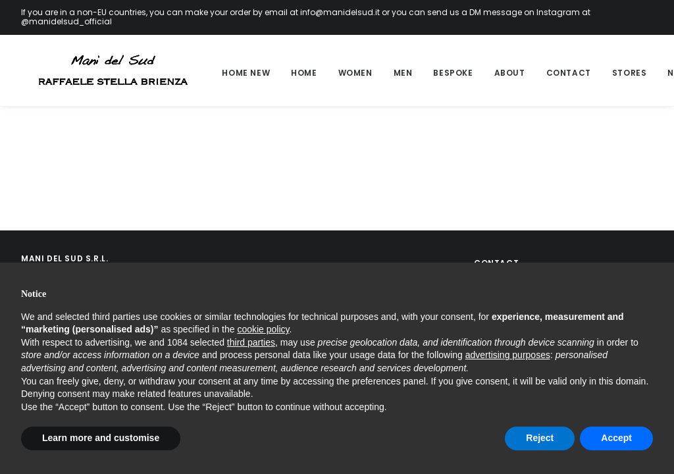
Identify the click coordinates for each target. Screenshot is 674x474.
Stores (612, 72)
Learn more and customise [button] (100, 438)
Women (338, 72)
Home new (229, 72)
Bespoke (435, 72)
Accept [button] (616, 438)
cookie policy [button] (263, 329)
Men (386, 72)
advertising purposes (507, 355)
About (492, 72)
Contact (551, 72)
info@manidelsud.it (340, 12)
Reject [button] (540, 438)
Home (286, 72)
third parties (251, 342)
